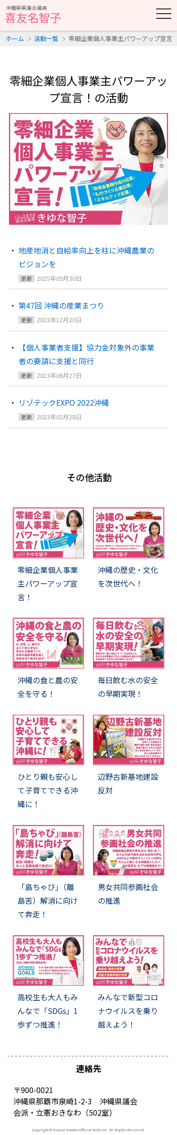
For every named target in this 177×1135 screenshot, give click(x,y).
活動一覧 (46, 38)
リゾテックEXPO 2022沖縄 (63, 402)
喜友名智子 (33, 15)
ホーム (15, 38)
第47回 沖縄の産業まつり (61, 305)
